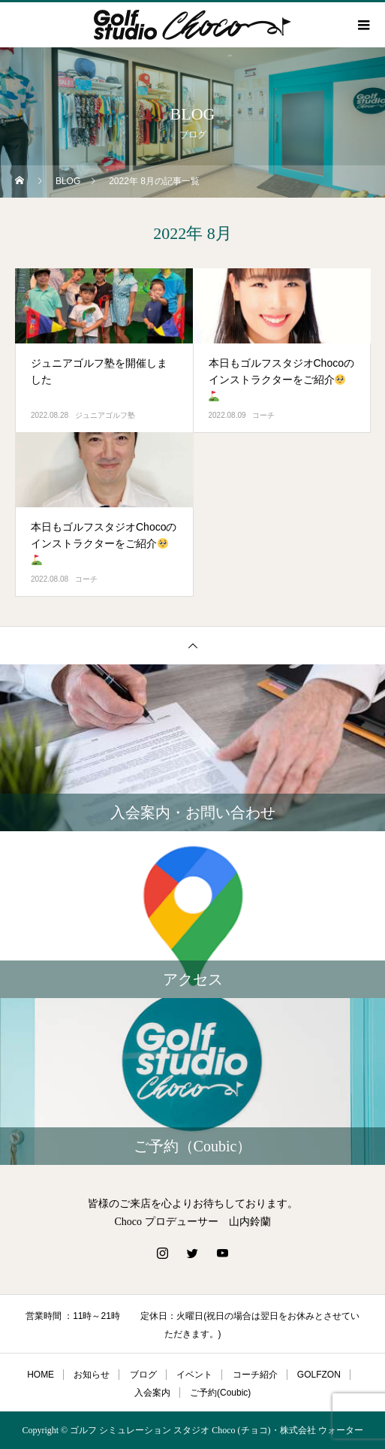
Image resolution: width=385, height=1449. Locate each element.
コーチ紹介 (255, 1374)
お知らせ (92, 1374)
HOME (40, 1374)
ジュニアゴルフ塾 (105, 415)
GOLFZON (319, 1374)
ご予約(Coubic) (220, 1392)
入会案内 (152, 1392)
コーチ (263, 415)
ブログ (143, 1374)
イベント (194, 1374)
